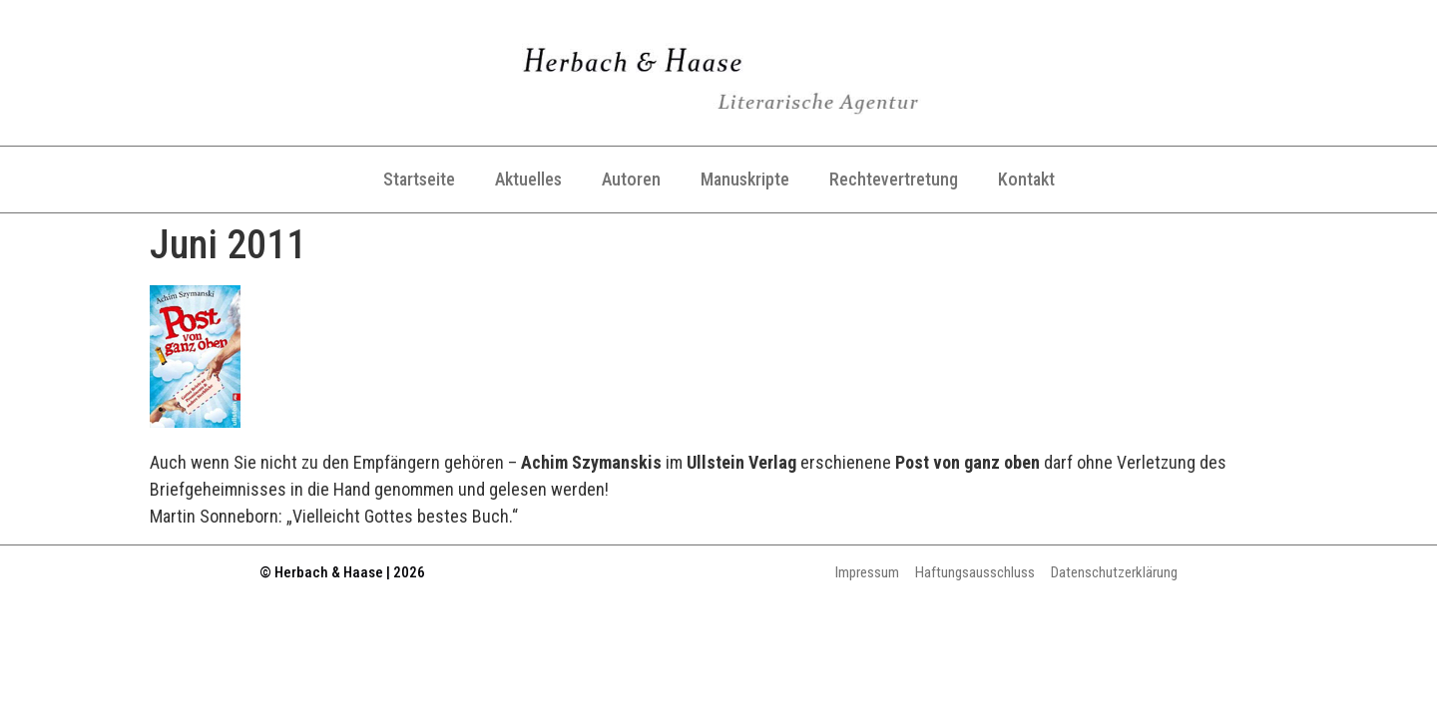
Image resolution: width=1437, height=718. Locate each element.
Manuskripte (745, 179)
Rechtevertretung (893, 179)
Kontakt (1026, 179)
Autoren (631, 179)
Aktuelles (528, 179)
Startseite (419, 179)
